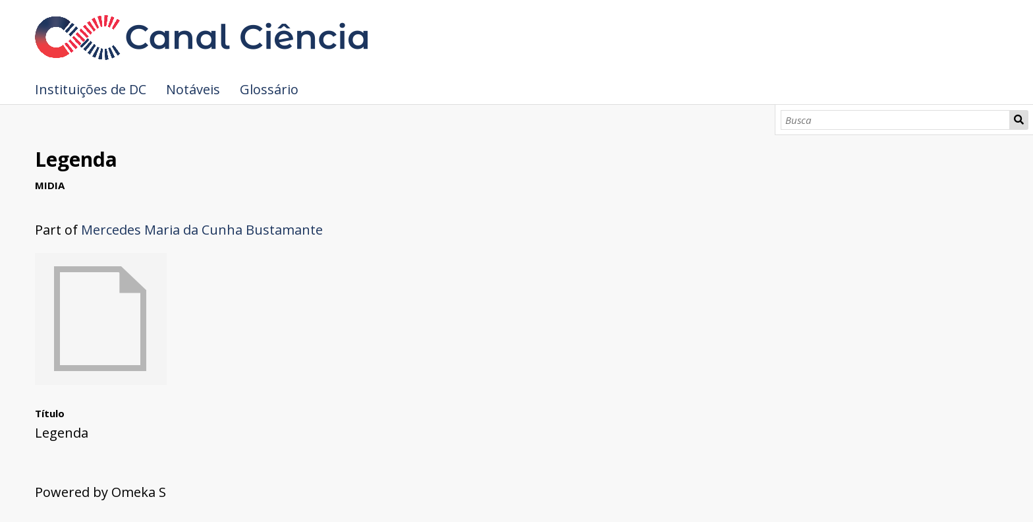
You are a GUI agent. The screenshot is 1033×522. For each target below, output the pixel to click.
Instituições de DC (90, 89)
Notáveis (193, 89)
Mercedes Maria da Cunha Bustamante (202, 230)
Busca (1019, 120)
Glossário (269, 89)
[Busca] (895, 120)
